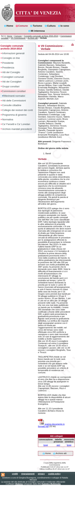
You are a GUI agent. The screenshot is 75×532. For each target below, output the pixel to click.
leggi (45, 445)
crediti (15, 474)
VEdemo (19, 484)
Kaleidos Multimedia (51, 484)
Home (9, 36)
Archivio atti (33, 38)
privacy (41, 474)
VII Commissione (18, 38)
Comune (18, 36)
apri (58, 445)
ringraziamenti (28, 474)
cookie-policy (54, 474)
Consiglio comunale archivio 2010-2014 (41, 36)
